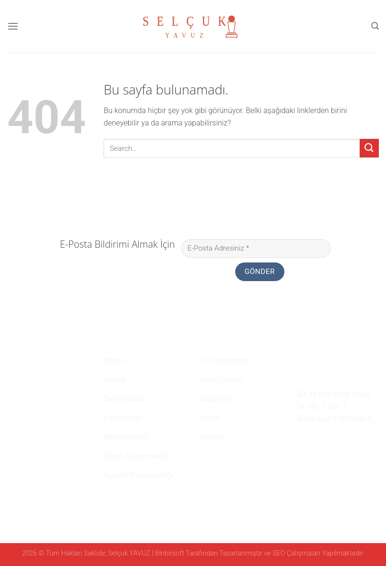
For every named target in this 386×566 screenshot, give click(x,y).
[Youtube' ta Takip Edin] (349, 441)
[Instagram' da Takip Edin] (314, 441)
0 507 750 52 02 (328, 359)
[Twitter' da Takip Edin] (326, 441)
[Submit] (369, 148)
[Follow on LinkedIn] (337, 441)
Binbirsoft (169, 553)
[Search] (375, 26)
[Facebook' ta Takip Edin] (302, 441)
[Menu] (13, 26)
